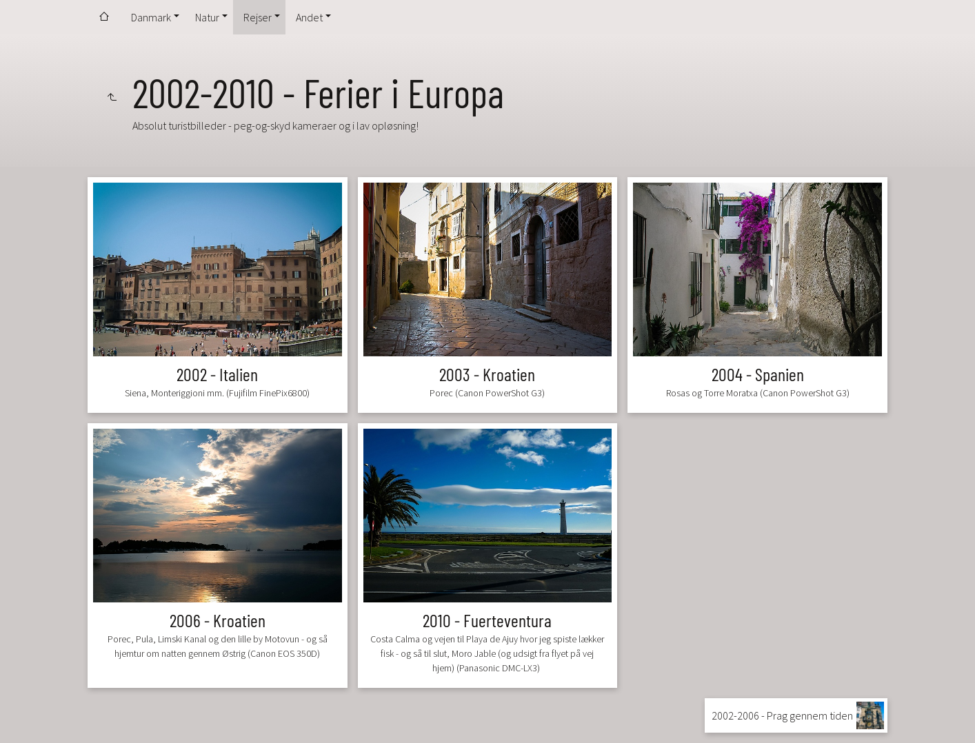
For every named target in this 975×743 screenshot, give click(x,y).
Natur (207, 17)
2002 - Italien (217, 374)
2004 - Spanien (758, 374)
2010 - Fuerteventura (487, 620)
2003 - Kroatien (487, 374)
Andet (309, 17)
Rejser (257, 17)
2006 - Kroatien (217, 620)
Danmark (151, 17)
